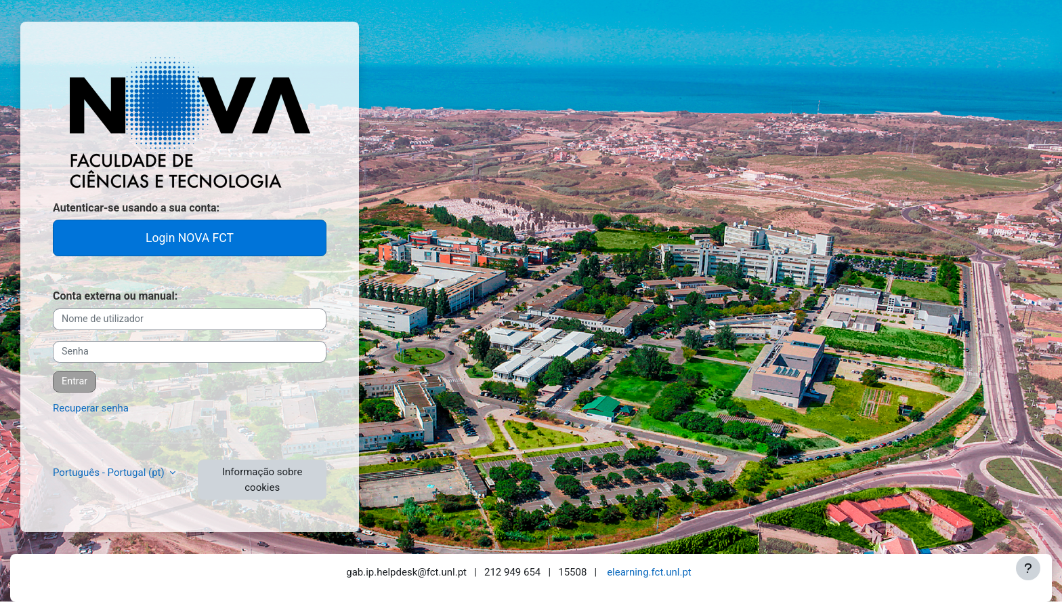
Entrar (74, 381)
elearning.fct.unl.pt (649, 572)
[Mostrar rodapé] (1028, 568)
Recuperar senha (91, 408)
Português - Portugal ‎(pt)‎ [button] (110, 472)
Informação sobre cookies (262, 480)
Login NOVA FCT (190, 238)
